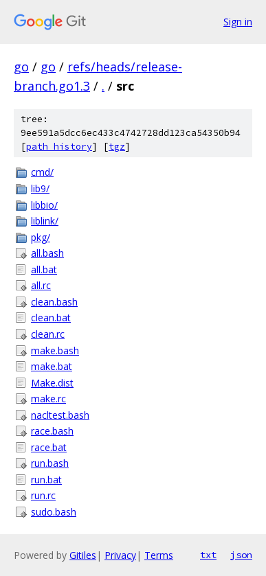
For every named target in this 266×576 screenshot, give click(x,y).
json (241, 555)
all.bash (47, 253)
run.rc (43, 495)
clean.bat (51, 317)
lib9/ (40, 188)
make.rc (48, 398)
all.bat (44, 269)
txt (208, 555)
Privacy (120, 555)
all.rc (41, 285)
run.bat (46, 479)
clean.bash (54, 301)
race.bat (49, 447)
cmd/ (42, 171)
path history (59, 146)
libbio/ (44, 204)
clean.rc (48, 334)
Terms (158, 555)
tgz (117, 146)
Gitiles (82, 555)
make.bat (51, 366)
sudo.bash (53, 511)
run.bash (50, 463)
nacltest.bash (60, 415)
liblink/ (44, 220)
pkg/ (40, 237)
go (21, 66)
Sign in (237, 21)
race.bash (52, 430)
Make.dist (52, 382)
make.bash (55, 350)
